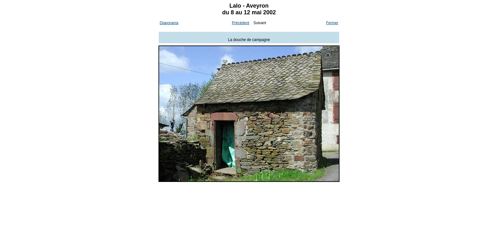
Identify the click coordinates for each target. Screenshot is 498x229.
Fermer (332, 23)
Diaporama (169, 23)
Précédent (240, 23)
